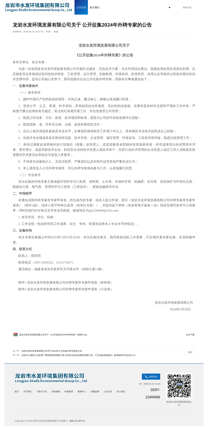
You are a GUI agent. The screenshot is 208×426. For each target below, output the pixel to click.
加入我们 (95, 7)
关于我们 (27, 391)
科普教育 (69, 391)
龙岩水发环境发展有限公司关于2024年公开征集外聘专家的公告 (52, 350)
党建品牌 (95, 391)
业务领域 (56, 391)
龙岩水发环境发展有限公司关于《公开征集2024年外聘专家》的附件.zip (53, 334)
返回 (190, 352)
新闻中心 (82, 391)
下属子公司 (41, 391)
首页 (16, 391)
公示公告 (81, 7)
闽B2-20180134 (77, 420)
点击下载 (190, 334)
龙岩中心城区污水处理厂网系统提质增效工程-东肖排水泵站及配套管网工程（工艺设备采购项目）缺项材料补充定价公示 (78, 355)
